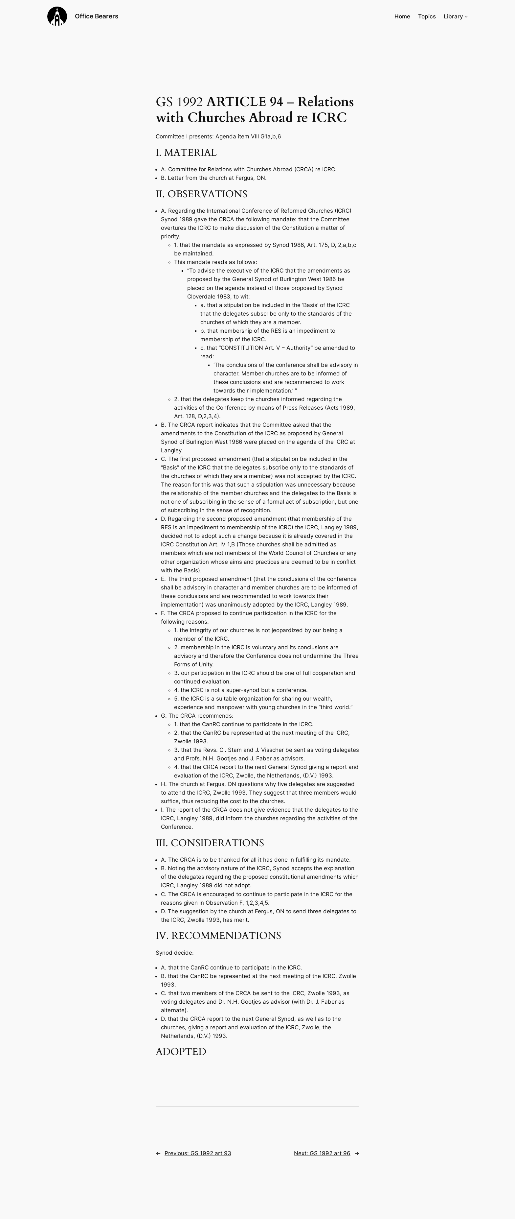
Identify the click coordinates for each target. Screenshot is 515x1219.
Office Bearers (96, 16)
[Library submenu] (466, 16)
